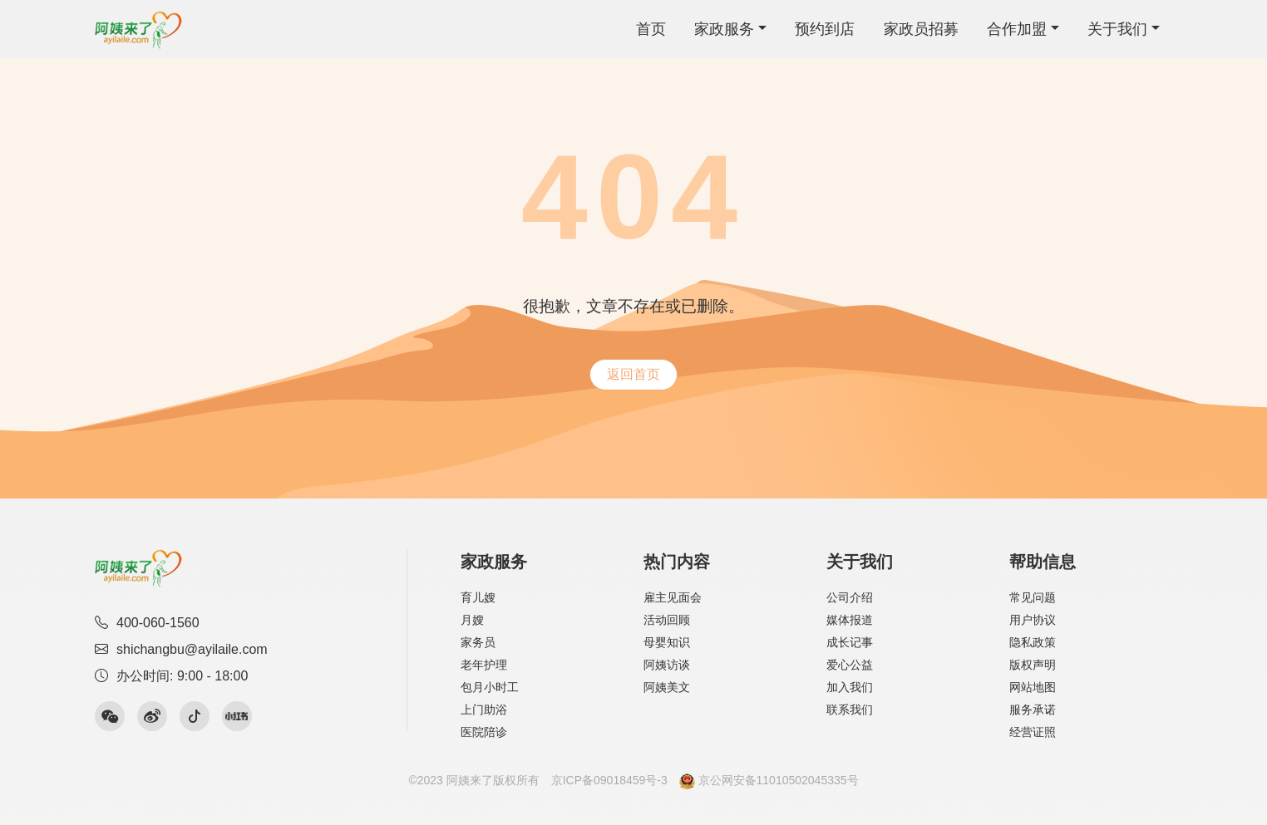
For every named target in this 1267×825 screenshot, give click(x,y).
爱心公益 (849, 664)
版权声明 (1032, 664)
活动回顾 (666, 619)
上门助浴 (484, 709)
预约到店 (825, 29)
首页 (651, 29)
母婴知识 (666, 642)
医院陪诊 (484, 732)
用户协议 (1032, 619)
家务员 (478, 642)
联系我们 (849, 709)
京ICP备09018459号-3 (609, 780)
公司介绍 (849, 597)
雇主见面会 (672, 597)
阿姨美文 (666, 687)
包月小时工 (490, 687)
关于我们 (1117, 29)
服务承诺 (1032, 709)
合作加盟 (1017, 29)
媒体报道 (849, 619)
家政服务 (724, 29)
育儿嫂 (478, 597)
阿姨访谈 (666, 664)
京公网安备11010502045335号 (769, 780)
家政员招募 (921, 29)
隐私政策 (1032, 642)
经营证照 (1032, 732)
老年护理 (484, 664)
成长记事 (849, 642)
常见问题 (1032, 597)
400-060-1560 (147, 623)
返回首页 (633, 374)
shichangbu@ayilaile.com (181, 649)
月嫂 (472, 619)
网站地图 (1032, 687)
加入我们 (849, 687)
